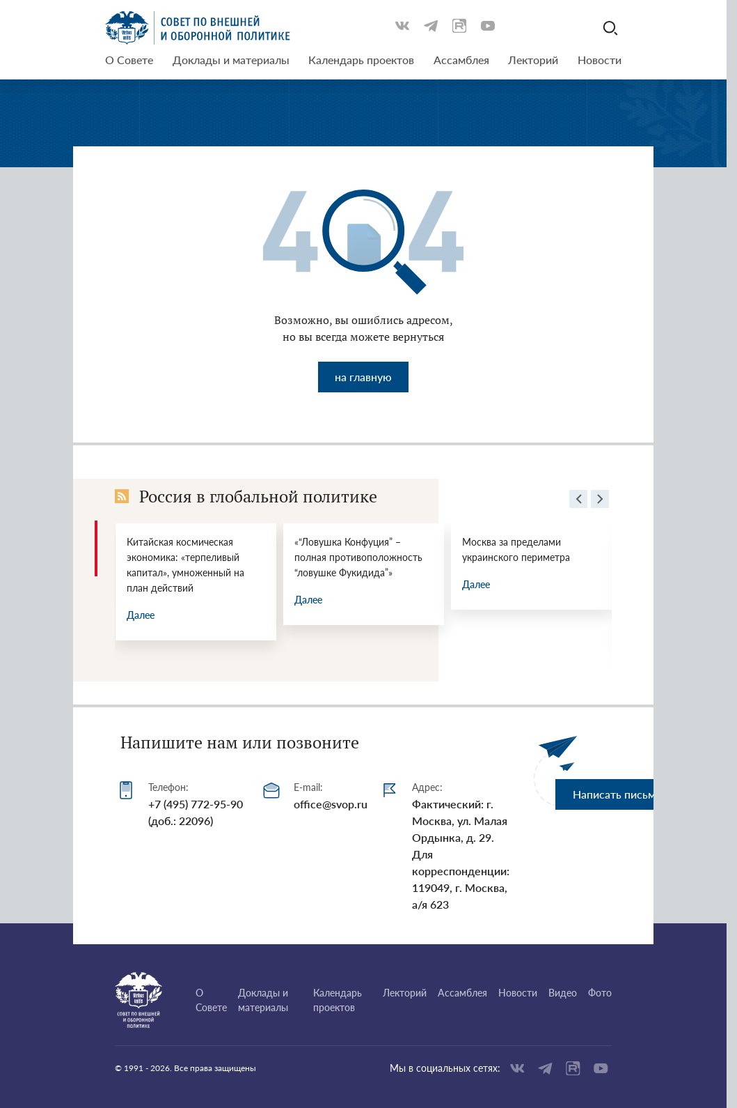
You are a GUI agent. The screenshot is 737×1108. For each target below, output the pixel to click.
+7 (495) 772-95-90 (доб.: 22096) (195, 812)
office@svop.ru (330, 803)
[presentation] (578, 501)
